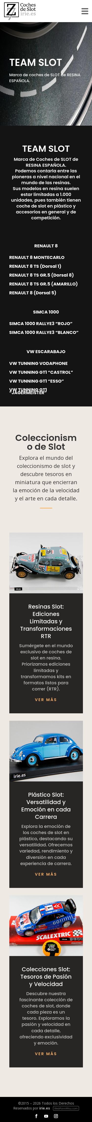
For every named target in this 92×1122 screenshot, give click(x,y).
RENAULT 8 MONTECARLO (37, 257)
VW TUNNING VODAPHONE (38, 363)
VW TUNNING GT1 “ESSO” (36, 381)
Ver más (46, 700)
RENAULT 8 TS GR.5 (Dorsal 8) (41, 275)
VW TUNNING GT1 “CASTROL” (41, 372)
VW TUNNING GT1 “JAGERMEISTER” (28, 391)
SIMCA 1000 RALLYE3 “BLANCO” (44, 332)
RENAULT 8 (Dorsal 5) (32, 292)
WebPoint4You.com (66, 1108)
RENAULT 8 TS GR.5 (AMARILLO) (43, 284)
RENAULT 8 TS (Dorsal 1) (35, 266)
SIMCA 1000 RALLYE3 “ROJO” (41, 323)
